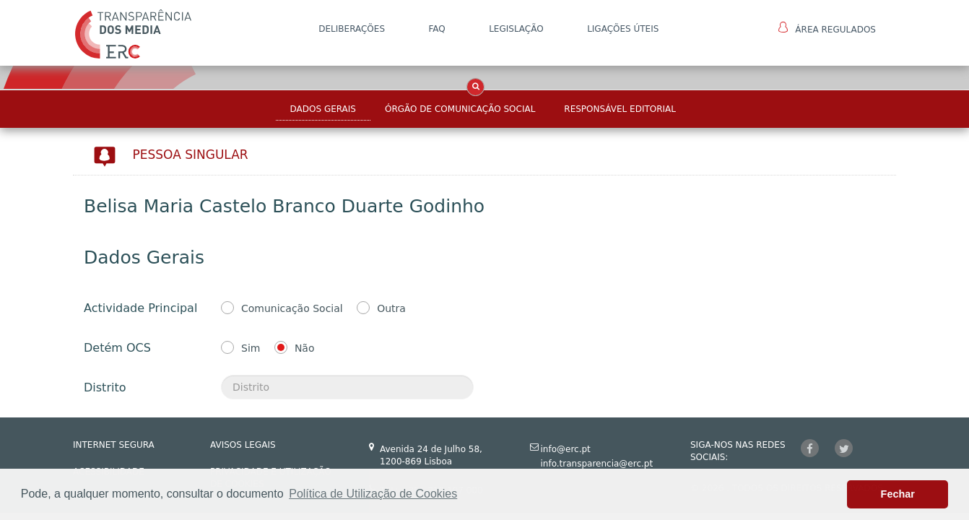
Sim (250, 348)
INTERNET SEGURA (114, 445)
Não (305, 348)
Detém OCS (117, 348)
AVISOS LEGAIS (243, 445)
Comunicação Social (292, 308)
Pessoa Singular (190, 154)
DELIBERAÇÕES (351, 29)
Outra (391, 308)
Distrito (105, 387)
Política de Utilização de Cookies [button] (373, 494)
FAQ (436, 29)
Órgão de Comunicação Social (460, 109)
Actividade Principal (140, 308)
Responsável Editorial (620, 109)
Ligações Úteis (623, 29)
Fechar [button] (898, 494)
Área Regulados (827, 28)
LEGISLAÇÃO (516, 29)
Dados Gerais (323, 109)
